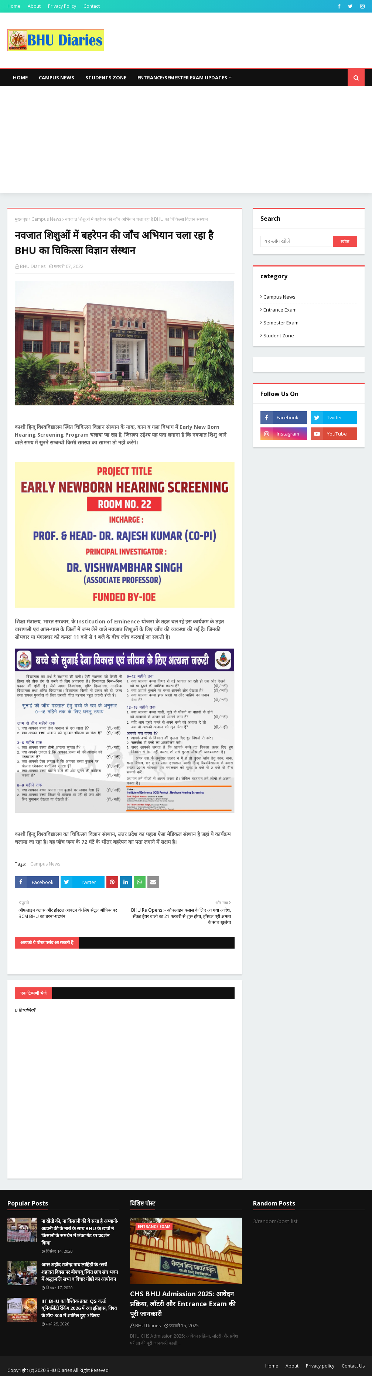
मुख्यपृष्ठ (21, 219)
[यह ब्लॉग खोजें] (296, 241)
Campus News (46, 219)
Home (13, 6)
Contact (91, 6)
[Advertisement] (186, 141)
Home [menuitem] (20, 77)
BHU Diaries (32, 266)
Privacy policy (320, 1366)
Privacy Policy (62, 6)
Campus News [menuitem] (56, 77)
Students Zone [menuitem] (105, 77)
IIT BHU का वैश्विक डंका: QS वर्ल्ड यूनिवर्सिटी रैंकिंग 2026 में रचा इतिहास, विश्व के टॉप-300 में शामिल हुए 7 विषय (79, 1308)
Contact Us (353, 1366)
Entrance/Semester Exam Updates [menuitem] (182, 77)
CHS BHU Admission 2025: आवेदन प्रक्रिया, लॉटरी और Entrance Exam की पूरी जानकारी (183, 1303)
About (34, 6)
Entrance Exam (280, 309)
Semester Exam (280, 322)
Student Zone (278, 335)
